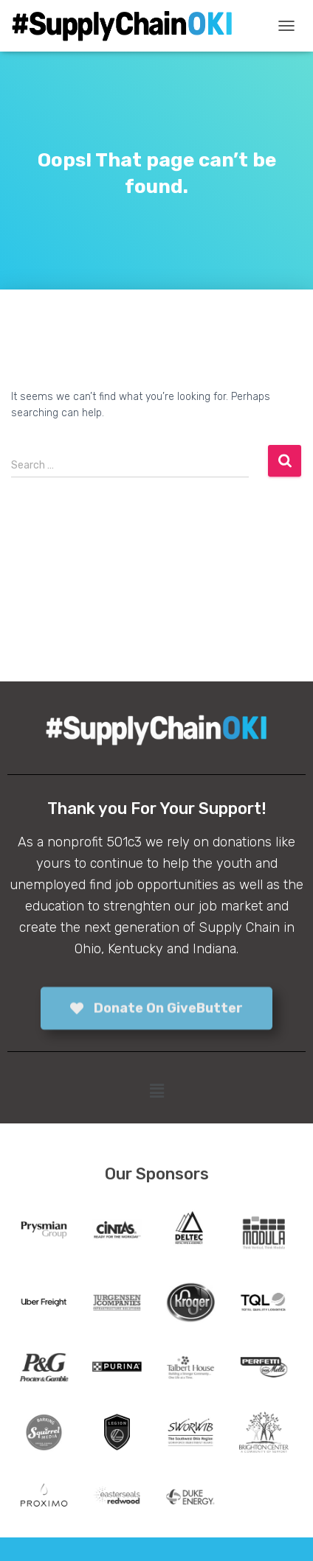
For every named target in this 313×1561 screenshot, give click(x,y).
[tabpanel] (43, 1233)
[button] (156, 1092)
